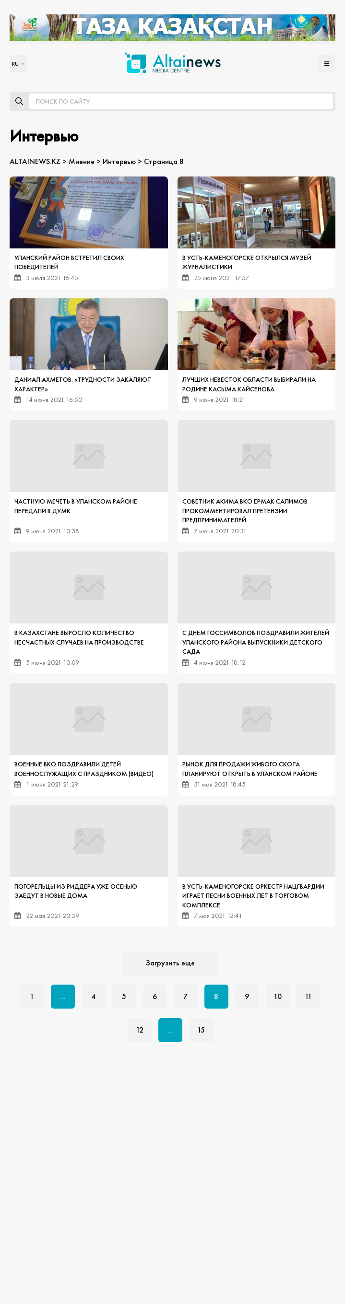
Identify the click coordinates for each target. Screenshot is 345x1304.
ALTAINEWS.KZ (35, 161)
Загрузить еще (170, 963)
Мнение (82, 161)
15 (201, 1030)
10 (278, 996)
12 (139, 1030)
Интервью (119, 161)
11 (308, 996)
